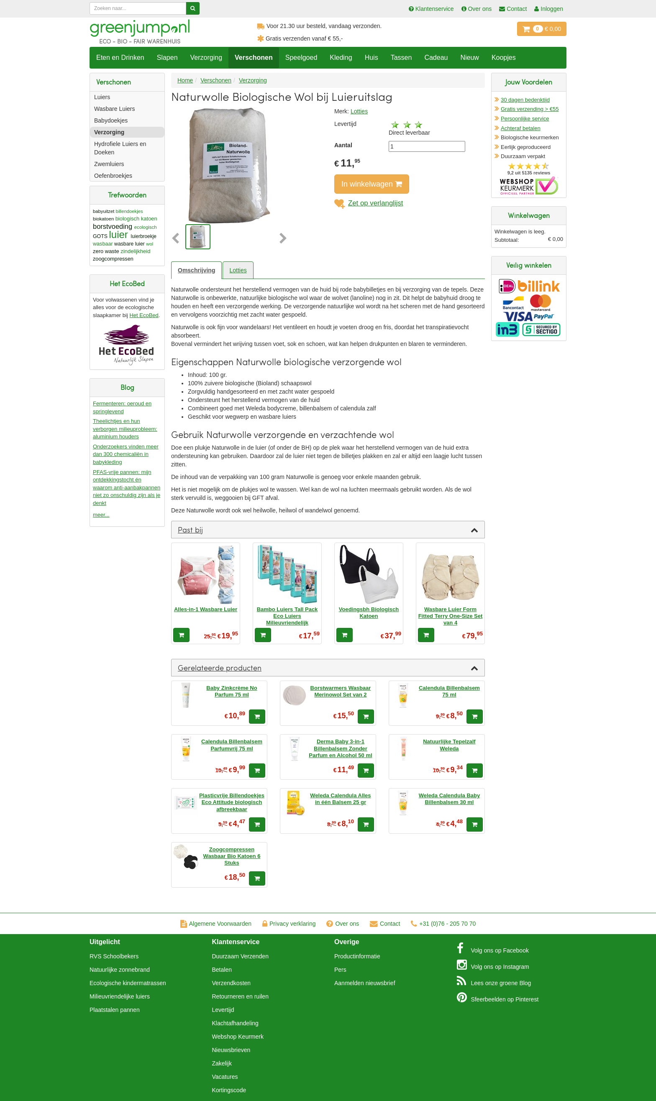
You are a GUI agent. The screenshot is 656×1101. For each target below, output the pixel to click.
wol (149, 243)
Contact (385, 923)
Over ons (342, 923)
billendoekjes (129, 211)
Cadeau (436, 57)
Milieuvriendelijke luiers (120, 996)
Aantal (343, 145)
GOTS (100, 236)
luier (118, 234)
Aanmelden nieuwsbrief (364, 983)
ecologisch (145, 227)
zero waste (106, 251)
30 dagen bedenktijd (525, 100)
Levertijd (223, 1009)
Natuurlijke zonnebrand (120, 969)
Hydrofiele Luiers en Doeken (120, 148)
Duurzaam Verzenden (240, 956)
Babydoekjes (111, 120)
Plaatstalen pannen (115, 1009)
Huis (371, 57)
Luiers (102, 97)
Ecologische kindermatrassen (128, 983)
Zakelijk (222, 1063)
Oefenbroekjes (113, 175)
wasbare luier (129, 244)
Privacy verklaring (288, 923)
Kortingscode (229, 1090)
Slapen (167, 57)
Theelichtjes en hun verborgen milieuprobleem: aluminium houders (125, 429)
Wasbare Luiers (114, 108)
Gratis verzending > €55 (530, 109)
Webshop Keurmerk (238, 1036)
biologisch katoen (136, 218)
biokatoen (103, 218)
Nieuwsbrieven (231, 1050)
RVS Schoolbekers (114, 956)
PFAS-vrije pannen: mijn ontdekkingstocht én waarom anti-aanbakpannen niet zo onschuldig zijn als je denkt (126, 487)
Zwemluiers (109, 164)
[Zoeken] (193, 8)
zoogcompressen (113, 259)
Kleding (341, 57)
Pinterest (498, 997)
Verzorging (206, 57)
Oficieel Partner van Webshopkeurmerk (529, 186)
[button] (177, 239)
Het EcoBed (143, 315)
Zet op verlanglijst (368, 203)
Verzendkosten (231, 983)
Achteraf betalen (521, 128)
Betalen (222, 969)
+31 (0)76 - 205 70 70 (443, 923)
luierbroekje (143, 236)
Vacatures (225, 1076)
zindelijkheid (135, 251)
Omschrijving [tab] (196, 270)
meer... (101, 515)
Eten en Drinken (120, 57)
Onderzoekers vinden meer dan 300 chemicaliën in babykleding (126, 454)
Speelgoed (301, 57)
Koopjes (504, 57)
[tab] (328, 529)
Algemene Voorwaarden (215, 923)
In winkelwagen (371, 184)
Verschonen (254, 57)
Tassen (401, 57)
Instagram (493, 964)
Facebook (493, 948)
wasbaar (103, 244)
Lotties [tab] (237, 270)
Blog (494, 981)
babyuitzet (103, 211)
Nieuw (469, 57)
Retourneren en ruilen (240, 996)
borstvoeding (112, 226)
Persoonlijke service (525, 118)
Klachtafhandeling (235, 1023)
